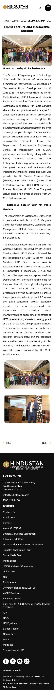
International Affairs (13, 539)
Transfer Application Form (17, 550)
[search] (40, 8)
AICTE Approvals (12, 598)
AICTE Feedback (12, 593)
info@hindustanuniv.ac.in (16, 495)
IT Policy (17, 680)
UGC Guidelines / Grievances (18, 566)
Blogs (6, 639)
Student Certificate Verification (19, 533)
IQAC (5, 612)
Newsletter (9, 634)
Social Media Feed (12, 555)
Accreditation (8, 676)
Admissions (9, 517)
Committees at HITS (13, 650)
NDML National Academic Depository (23, 544)
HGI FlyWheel (10, 623)
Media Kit (8, 644)
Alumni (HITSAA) (12, 528)
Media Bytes (9, 560)
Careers (7, 523)
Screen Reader (11, 628)
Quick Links (9, 571)
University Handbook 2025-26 (19, 587)
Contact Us (9, 512)
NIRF (5, 577)
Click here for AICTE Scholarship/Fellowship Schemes (26, 605)
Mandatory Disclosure (24, 676)
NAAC (6, 617)
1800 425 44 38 (11, 500)
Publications (9, 582)
